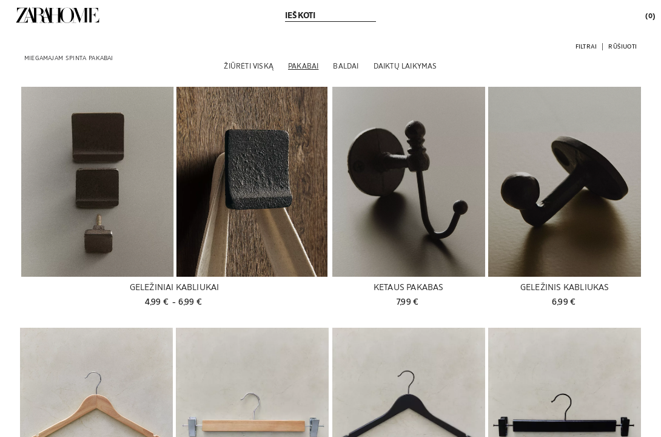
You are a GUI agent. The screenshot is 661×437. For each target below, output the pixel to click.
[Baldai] (345, 65)
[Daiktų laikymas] (405, 65)
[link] (57, 15)
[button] (586, 45)
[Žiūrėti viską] (248, 65)
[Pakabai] (303, 65)
